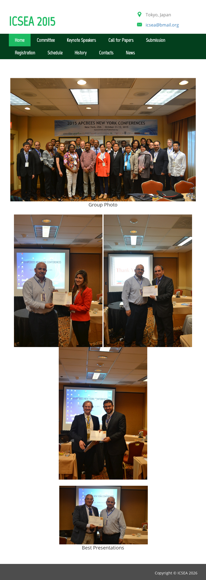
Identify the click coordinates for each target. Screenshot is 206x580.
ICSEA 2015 (32, 21)
